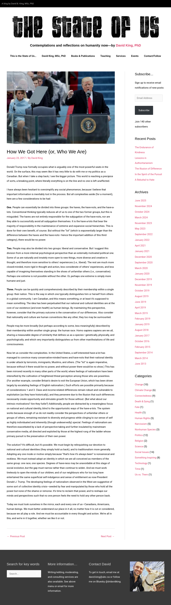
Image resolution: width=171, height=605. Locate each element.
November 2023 (143, 222)
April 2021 (140, 245)
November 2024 (143, 206)
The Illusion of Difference (149, 168)
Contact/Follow (152, 56)
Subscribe (143, 110)
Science (139, 445)
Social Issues (142, 451)
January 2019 (142, 323)
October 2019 (142, 290)
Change (139, 383)
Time (137, 467)
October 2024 (142, 211)
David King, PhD (128, 45)
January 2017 (142, 335)
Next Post (107, 536)
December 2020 (143, 256)
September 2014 (144, 351)
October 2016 (142, 340)
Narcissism (141, 423)
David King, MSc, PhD (54, 56)
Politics (139, 434)
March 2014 (141, 357)
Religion (139, 439)
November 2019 (143, 284)
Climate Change (143, 389)
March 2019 (141, 312)
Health (138, 411)
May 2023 (140, 228)
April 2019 (140, 307)
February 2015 (143, 346)
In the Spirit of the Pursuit (149, 174)
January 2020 (142, 273)
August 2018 (142, 329)
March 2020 (141, 267)
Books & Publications (83, 56)
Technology (141, 462)
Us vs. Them (141, 473)
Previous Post (16, 536)
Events (134, 56)
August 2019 (142, 295)
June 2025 (140, 200)
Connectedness (143, 394)
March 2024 (141, 217)
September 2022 (144, 234)
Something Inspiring (146, 456)
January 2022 (142, 239)
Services (121, 56)
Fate (137, 406)
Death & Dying (142, 400)
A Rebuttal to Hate (145, 179)
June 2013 (140, 363)
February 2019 (143, 318)
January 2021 (142, 250)
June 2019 (140, 301)
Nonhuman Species (145, 428)
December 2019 (143, 278)
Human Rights (143, 417)
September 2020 (144, 262)
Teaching (105, 56)
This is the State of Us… (23, 56)
